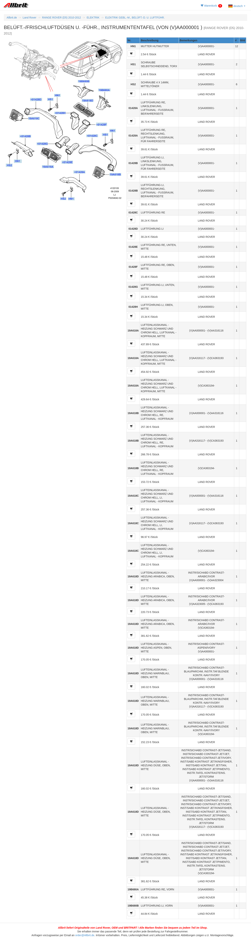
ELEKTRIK (93, 17)
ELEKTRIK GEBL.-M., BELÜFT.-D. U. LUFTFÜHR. (135, 17)
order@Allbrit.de (84, 935)
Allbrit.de (12, 17)
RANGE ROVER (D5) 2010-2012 (61, 17)
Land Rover (29, 17)
